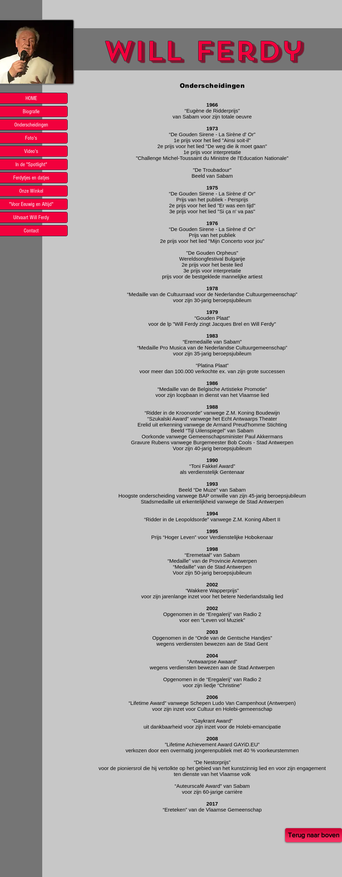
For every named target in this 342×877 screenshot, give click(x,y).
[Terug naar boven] (313, 835)
